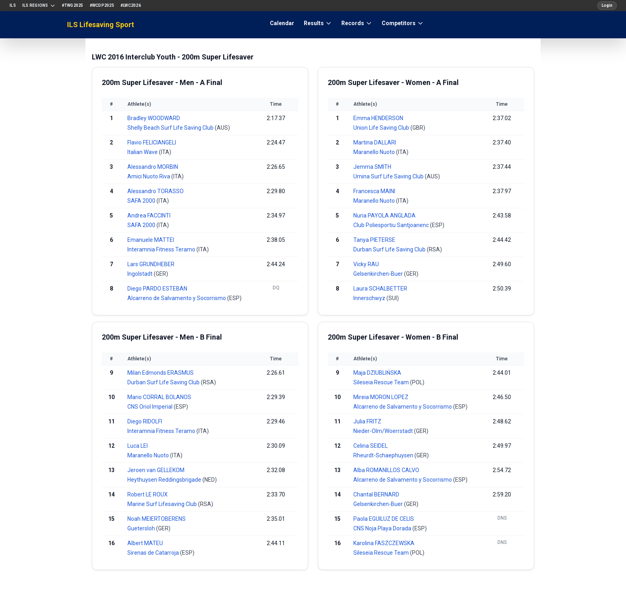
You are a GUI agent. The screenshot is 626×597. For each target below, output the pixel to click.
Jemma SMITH (372, 167)
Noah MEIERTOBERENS (156, 519)
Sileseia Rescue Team (381, 382)
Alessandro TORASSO (155, 191)
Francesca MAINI (374, 191)
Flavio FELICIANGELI (151, 142)
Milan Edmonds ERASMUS (160, 373)
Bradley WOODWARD (153, 118)
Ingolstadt (140, 274)
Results (318, 23)
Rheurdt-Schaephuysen (383, 455)
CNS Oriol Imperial (150, 406)
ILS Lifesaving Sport (100, 24)
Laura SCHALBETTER (380, 288)
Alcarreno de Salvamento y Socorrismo (177, 298)
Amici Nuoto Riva (149, 176)
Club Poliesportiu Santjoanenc (391, 225)
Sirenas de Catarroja (153, 553)
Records (356, 23)
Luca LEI (137, 446)
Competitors (403, 23)
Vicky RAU (366, 264)
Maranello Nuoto (374, 152)
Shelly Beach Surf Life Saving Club (171, 128)
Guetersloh (141, 528)
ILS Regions (38, 5)
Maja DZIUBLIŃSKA (377, 373)
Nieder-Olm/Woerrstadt (383, 431)
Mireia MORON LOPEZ (380, 397)
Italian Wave (143, 152)
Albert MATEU (145, 543)
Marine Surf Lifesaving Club (162, 504)
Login (607, 5)
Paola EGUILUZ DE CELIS (383, 519)
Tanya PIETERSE (374, 240)
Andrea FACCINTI (148, 215)
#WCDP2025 (102, 5)
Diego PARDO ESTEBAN (157, 288)
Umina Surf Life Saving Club (389, 176)
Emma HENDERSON (378, 118)
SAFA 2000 (141, 201)
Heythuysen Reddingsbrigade (164, 479)
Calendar (282, 23)
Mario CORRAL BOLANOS (159, 397)
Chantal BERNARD (376, 494)
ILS (13, 5)
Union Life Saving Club (381, 128)
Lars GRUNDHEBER (150, 264)
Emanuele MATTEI (150, 240)
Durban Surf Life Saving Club (390, 249)
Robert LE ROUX (147, 494)
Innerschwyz (369, 298)
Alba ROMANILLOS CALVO (386, 470)
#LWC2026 (131, 5)
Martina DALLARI (374, 142)
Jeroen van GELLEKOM (155, 470)
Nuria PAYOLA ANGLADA (384, 215)
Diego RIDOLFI (144, 421)
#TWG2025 (72, 5)
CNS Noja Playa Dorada (382, 528)
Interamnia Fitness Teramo (161, 249)
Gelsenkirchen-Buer (378, 274)
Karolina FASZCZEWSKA (383, 543)
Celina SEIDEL (370, 446)
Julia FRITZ (367, 421)
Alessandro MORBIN (152, 167)
